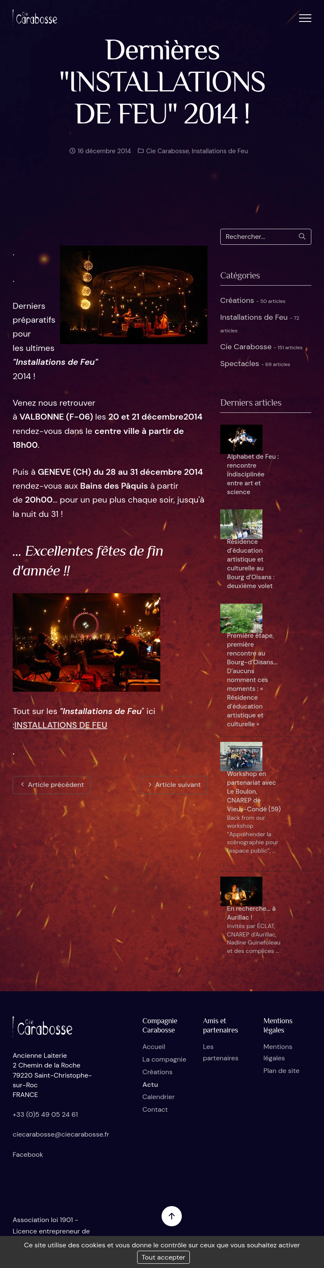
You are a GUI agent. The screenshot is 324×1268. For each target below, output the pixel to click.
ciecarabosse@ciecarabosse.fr (61, 1134)
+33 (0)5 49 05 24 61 (45, 1114)
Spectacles (255, 363)
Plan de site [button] (281, 1070)
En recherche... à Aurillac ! (251, 913)
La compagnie (164, 1059)
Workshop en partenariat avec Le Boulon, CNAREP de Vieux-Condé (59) (254, 791)
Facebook (28, 1154)
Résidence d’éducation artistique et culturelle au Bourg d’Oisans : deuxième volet (251, 564)
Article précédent (51, 784)
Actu (150, 1084)
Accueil (154, 1046)
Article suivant (173, 784)
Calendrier (159, 1096)
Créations (253, 300)
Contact (155, 1109)
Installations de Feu (220, 155)
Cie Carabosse (166, 155)
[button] (305, 18)
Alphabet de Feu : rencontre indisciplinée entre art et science (253, 474)
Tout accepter (164, 1257)
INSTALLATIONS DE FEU (60, 725)
